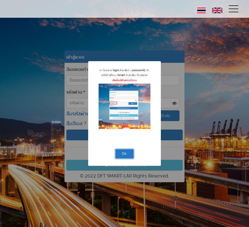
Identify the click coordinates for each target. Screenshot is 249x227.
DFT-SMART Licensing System (33, 8)
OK (124, 153)
